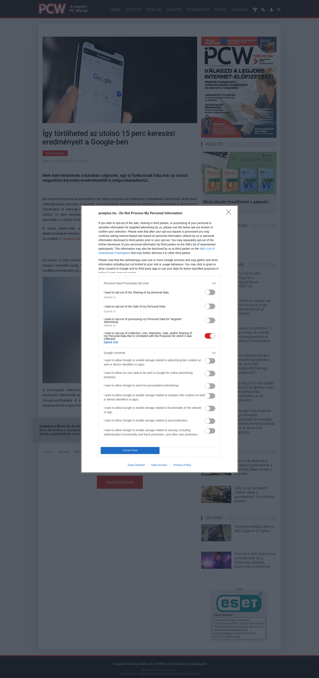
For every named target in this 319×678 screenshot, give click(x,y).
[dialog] (159, 339)
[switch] (210, 292)
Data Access (159, 465)
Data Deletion (136, 465)
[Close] (230, 213)
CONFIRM (130, 450)
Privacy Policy (182, 465)
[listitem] (159, 283)
